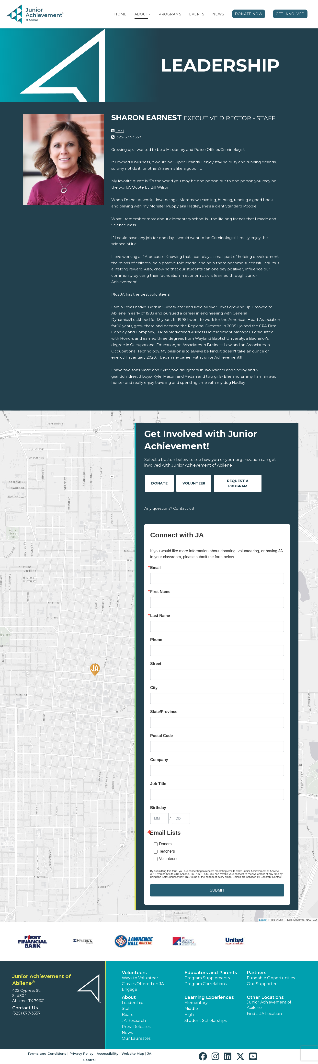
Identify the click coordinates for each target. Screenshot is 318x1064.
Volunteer (193, 483)
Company (159, 760)
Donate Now (249, 14)
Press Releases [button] (136, 1026)
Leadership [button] (132, 1002)
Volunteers (168, 859)
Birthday (158, 808)
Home (120, 14)
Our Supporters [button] (262, 983)
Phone (156, 640)
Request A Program (238, 483)
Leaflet (263, 919)
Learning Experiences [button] (209, 997)
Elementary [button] (196, 1002)
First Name (160, 592)
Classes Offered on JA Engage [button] (143, 986)
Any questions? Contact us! (169, 508)
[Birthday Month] (159, 818)
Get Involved (290, 14)
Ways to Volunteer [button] (140, 978)
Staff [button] (126, 1008)
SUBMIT (217, 890)
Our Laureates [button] (136, 1038)
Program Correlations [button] (205, 983)
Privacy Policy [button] (81, 1053)
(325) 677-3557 (26, 1013)
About (141, 14)
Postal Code (161, 736)
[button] (150, 14)
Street (155, 664)
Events (196, 14)
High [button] (189, 1014)
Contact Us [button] (25, 1008)
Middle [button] (191, 1008)
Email (119, 131)
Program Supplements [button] (207, 978)
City (154, 688)
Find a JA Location (264, 1013)
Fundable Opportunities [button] (271, 978)
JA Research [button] (134, 1020)
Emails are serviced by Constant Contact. (257, 876)
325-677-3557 (128, 137)
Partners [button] (256, 972)
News (218, 14)
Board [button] (128, 1014)
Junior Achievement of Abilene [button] (269, 1005)
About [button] (129, 997)
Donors (165, 844)
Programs (170, 14)
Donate (159, 483)
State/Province (163, 712)
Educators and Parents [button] (210, 972)
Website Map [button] (133, 1053)
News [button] (127, 1032)
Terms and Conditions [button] (46, 1053)
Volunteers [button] (134, 972)
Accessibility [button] (107, 1053)
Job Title (158, 784)
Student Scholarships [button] (205, 1020)
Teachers (167, 851)
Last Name (160, 616)
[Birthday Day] (181, 818)
